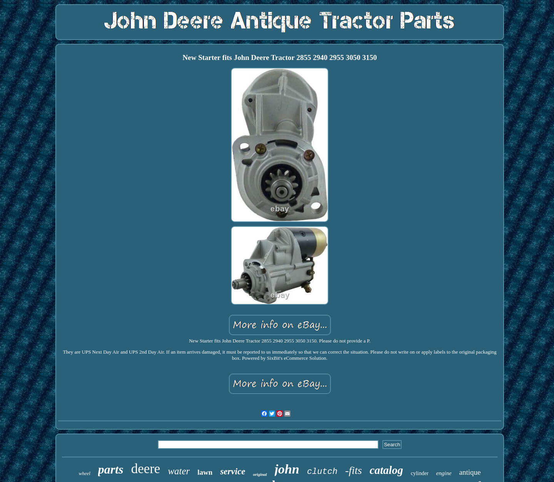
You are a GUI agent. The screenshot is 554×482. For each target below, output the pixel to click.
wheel (84, 473)
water (179, 471)
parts (110, 469)
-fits (353, 470)
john (287, 469)
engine (444, 473)
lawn (204, 472)
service (232, 471)
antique (470, 472)
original (260, 474)
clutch (322, 472)
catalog (386, 470)
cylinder (420, 473)
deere (145, 468)
